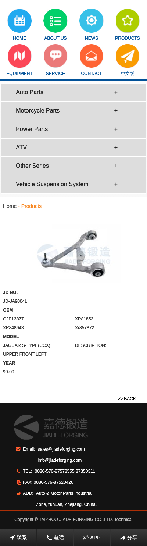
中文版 (128, 60)
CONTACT (92, 60)
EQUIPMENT (19, 60)
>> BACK (127, 398)
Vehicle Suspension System (67, 184)
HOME (19, 25)
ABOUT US (55, 25)
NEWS (91, 25)
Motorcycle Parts (67, 111)
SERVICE (56, 60)
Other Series (67, 166)
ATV (67, 147)
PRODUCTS (127, 25)
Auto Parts (67, 92)
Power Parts (67, 129)
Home (10, 206)
